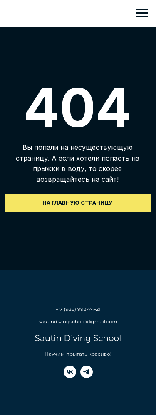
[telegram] (86, 375)
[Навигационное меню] (142, 13)
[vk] (70, 375)
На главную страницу (77, 203)
